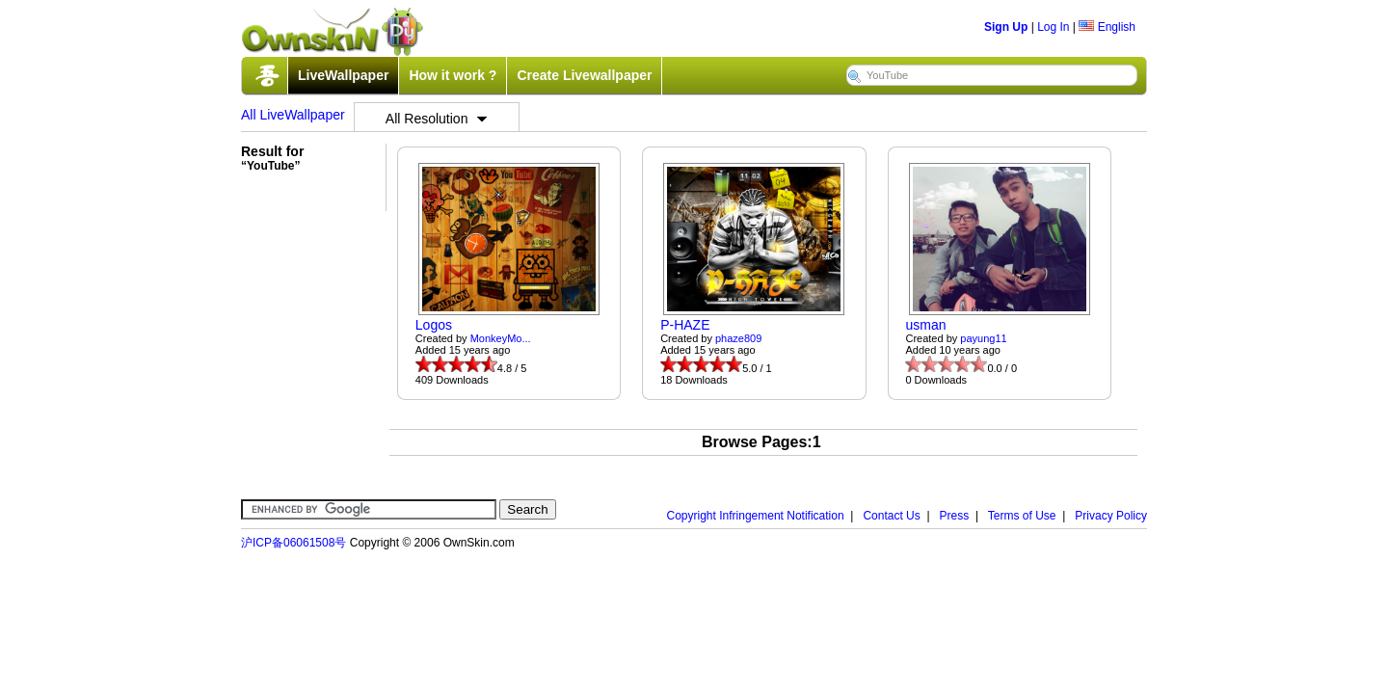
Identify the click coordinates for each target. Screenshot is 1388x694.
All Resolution (437, 118)
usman (925, 325)
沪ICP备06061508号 (293, 542)
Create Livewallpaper (584, 75)
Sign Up (1006, 27)
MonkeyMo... (500, 338)
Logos (433, 325)
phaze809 (738, 338)
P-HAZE (684, 325)
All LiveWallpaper (293, 114)
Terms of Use (1022, 515)
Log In (1053, 27)
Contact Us (891, 515)
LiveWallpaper (343, 75)
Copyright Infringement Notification (755, 515)
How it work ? (452, 75)
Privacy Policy (1111, 515)
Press (955, 515)
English (1107, 27)
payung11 (983, 338)
